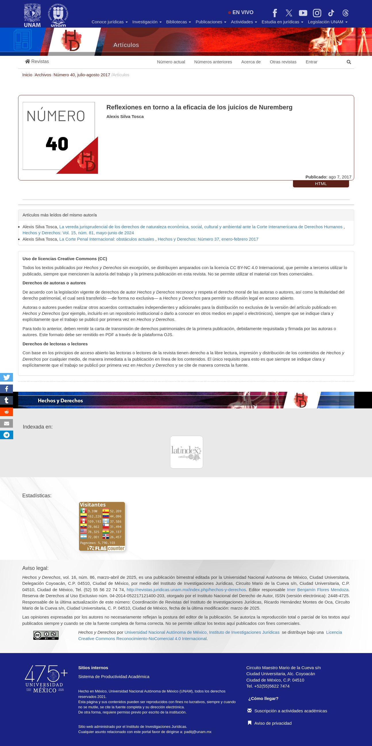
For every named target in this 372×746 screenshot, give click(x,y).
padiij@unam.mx (197, 732)
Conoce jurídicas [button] (110, 21)
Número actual (171, 61)
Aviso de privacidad (269, 723)
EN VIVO (240, 12)
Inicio (28, 74)
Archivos (44, 74)
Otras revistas (283, 61)
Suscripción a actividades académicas (287, 710)
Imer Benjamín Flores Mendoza (317, 589)
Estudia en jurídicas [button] (282, 21)
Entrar (311, 61)
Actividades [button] (244, 21)
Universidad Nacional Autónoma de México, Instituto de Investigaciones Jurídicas (201, 632)
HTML (321, 183)
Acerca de (251, 61)
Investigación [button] (147, 21)
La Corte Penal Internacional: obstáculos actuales (107, 239)
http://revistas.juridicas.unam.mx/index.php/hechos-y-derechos (186, 589)
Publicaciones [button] (211, 21)
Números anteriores (213, 61)
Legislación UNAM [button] (328, 21)
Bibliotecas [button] (178, 21)
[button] (37, 61)
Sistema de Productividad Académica (114, 676)
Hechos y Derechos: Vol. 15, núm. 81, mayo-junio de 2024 (78, 232)
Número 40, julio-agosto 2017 (82, 74)
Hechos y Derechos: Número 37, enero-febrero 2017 (208, 239)
